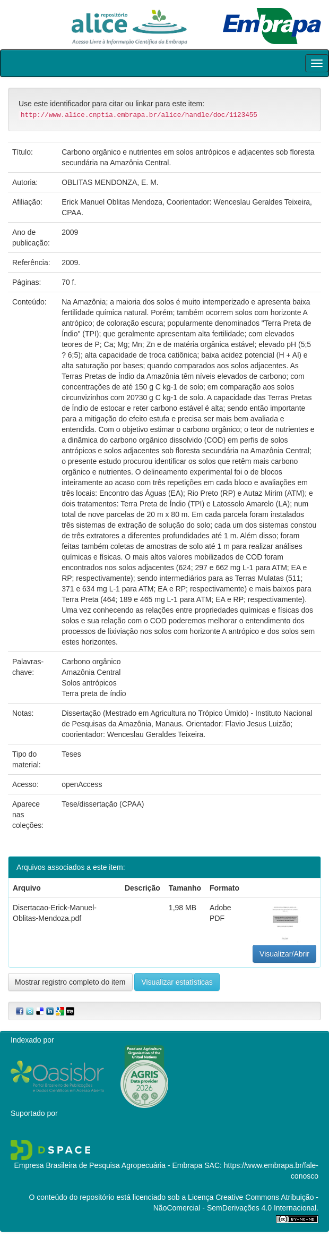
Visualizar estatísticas (176, 982)
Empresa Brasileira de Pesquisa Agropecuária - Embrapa (108, 1165)
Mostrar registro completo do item (70, 982)
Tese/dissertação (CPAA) (103, 804)
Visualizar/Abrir (284, 954)
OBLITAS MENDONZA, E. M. (110, 182)
